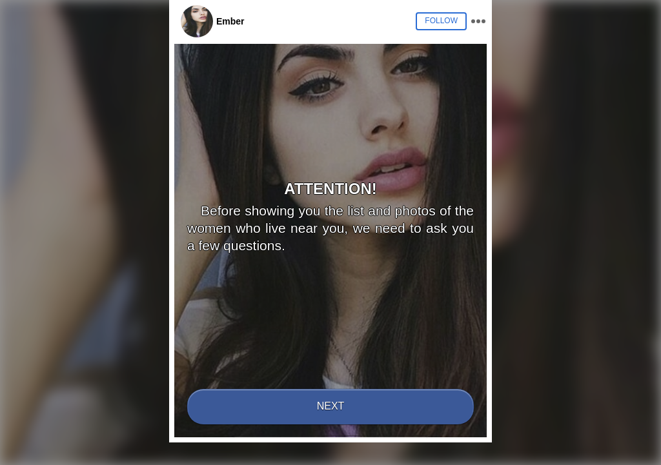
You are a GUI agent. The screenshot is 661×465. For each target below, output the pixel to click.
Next (331, 406)
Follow (441, 20)
